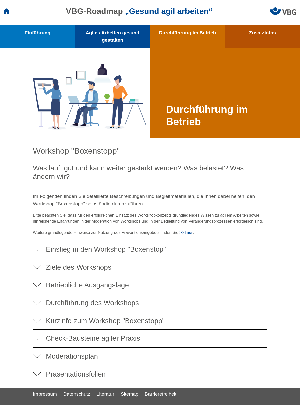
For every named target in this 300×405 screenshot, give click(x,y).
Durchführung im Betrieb (187, 32)
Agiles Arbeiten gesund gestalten (112, 36)
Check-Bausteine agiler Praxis (93, 338)
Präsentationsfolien (76, 374)
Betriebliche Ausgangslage (87, 285)
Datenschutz (76, 394)
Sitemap (129, 394)
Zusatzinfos (262, 32)
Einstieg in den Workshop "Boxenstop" (106, 249)
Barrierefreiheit (160, 394)
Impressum (45, 394)
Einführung (37, 32)
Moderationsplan (72, 356)
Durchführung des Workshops (92, 303)
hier (189, 232)
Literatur (105, 394)
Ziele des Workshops (78, 267)
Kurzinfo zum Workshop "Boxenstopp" (105, 321)
